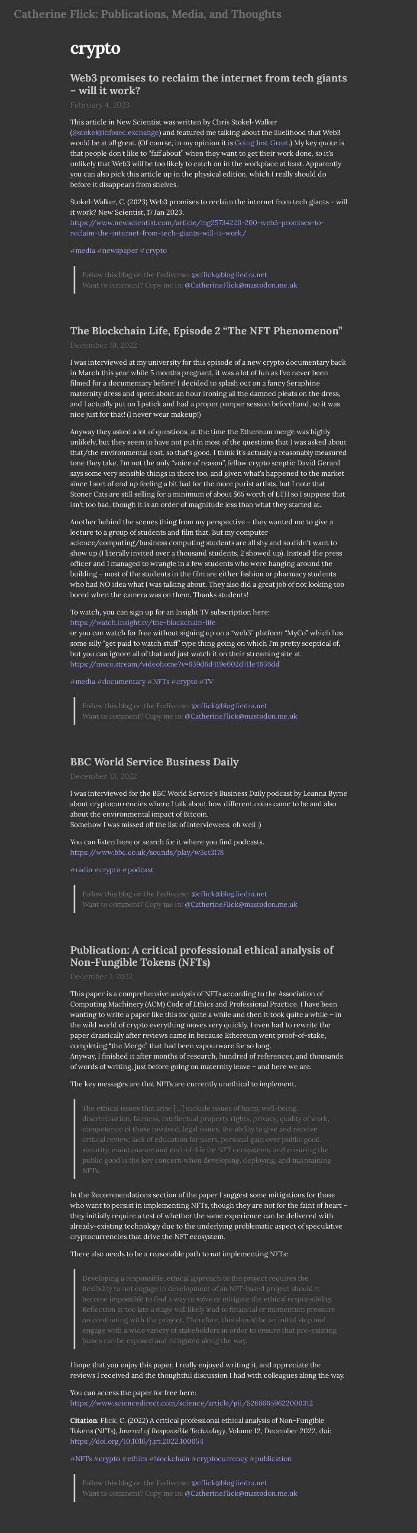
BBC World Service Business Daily (154, 761)
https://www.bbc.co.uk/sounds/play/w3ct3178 (147, 852)
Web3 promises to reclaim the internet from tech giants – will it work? (208, 84)
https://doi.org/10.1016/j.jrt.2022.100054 (137, 1441)
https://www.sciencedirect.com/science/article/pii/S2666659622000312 (191, 1403)
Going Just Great (261, 142)
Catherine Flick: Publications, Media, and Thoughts (147, 14)
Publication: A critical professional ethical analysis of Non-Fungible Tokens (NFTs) (201, 956)
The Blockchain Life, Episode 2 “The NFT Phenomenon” (206, 330)
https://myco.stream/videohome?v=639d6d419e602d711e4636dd (175, 664)
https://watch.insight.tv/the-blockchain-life (143, 622)
